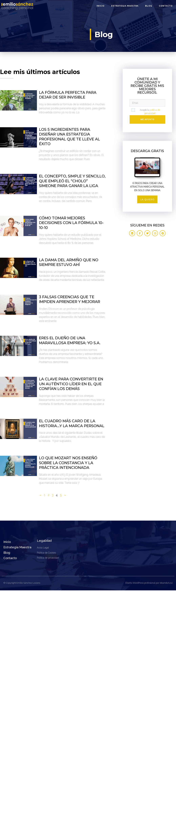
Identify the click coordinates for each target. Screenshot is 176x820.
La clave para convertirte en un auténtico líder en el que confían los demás (71, 384)
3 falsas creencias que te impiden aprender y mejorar (69, 299)
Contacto (166, 6)
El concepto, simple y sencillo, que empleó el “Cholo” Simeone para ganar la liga (72, 181)
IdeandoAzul (166, 583)
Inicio (101, 6)
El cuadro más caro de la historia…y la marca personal (71, 423)
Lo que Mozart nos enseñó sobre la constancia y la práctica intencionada (68, 463)
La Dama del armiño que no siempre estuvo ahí (68, 262)
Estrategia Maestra (124, 6)
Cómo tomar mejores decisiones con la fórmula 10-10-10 (71, 223)
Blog (148, 6)
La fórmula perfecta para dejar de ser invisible (67, 95)
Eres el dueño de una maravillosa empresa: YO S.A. (69, 340)
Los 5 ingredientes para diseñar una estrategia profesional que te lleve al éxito (69, 136)
